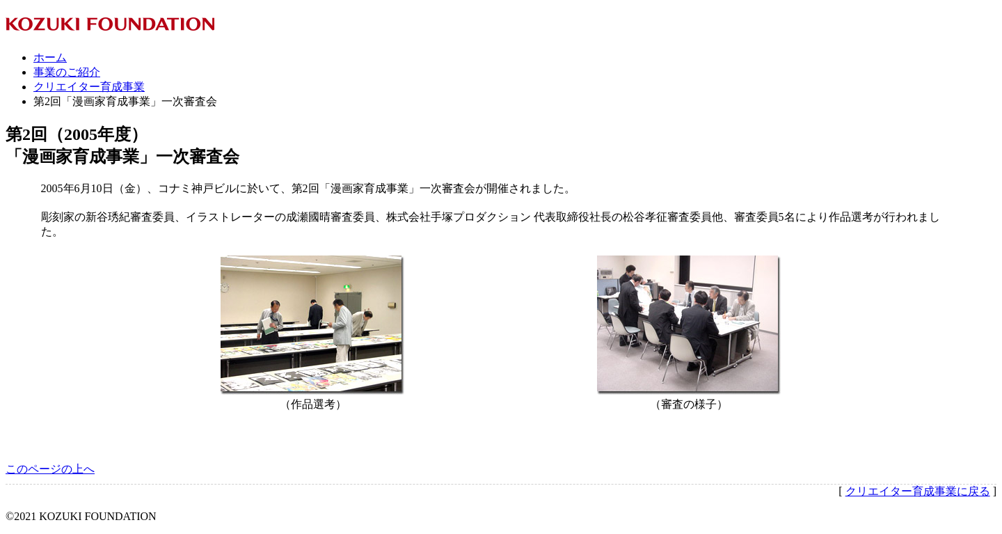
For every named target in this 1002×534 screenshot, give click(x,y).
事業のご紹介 (66, 72)
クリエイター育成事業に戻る (917, 491)
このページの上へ (50, 469)
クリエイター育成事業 (89, 87)
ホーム (50, 57)
